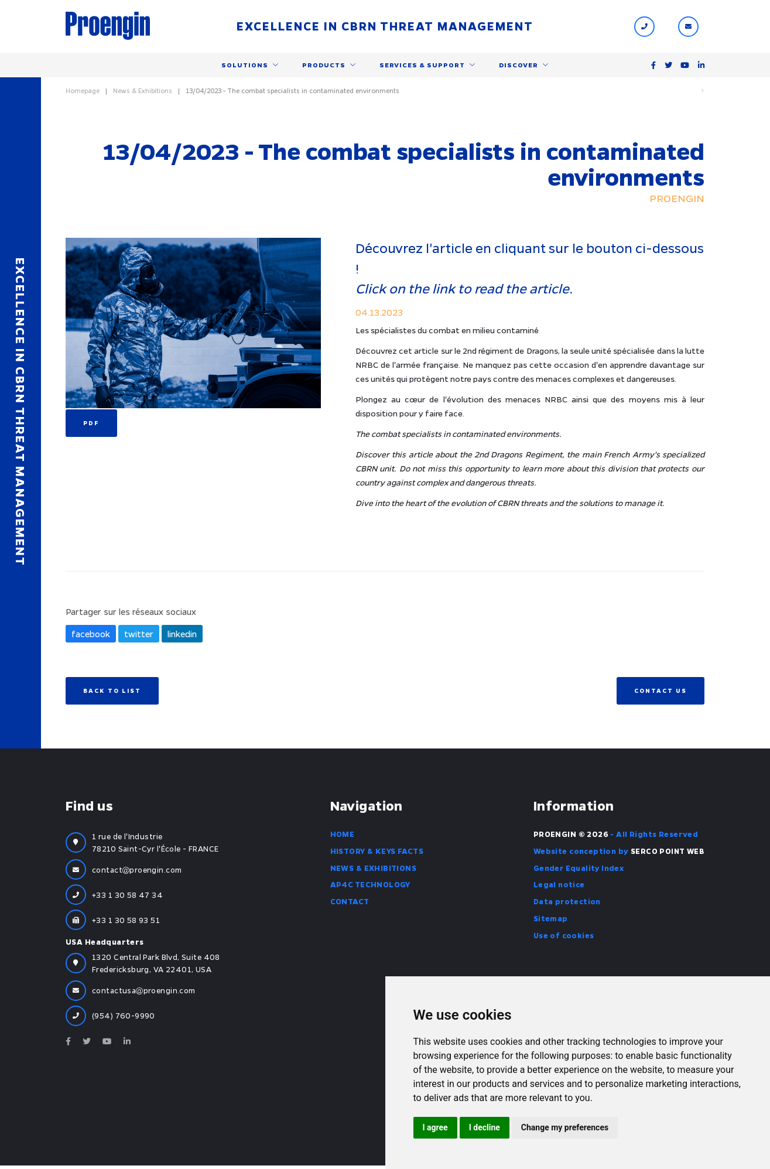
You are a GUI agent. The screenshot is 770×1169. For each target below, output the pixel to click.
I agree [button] (435, 1127)
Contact (349, 904)
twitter (138, 636)
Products (323, 65)
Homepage (83, 93)
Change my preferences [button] (564, 1127)
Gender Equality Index (578, 870)
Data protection (566, 904)
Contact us (660, 693)
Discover (518, 65)
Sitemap (549, 921)
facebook (90, 636)
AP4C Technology (370, 887)
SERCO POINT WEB (666, 853)
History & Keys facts (376, 853)
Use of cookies (563, 937)
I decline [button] (484, 1127)
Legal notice (558, 887)
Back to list (112, 693)
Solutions (244, 65)
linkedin (182, 636)
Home (342, 836)
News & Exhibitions (142, 93)
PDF (91, 426)
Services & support (422, 65)
